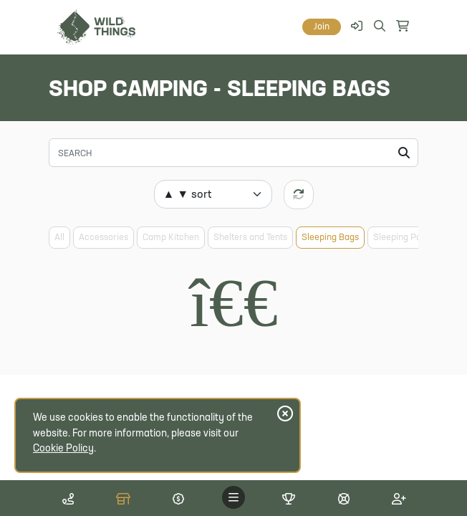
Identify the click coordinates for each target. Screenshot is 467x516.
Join (321, 27)
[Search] (233, 152)
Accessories (103, 237)
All (59, 237)
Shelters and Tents (250, 237)
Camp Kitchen (171, 237)
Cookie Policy (63, 449)
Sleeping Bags (330, 237)
